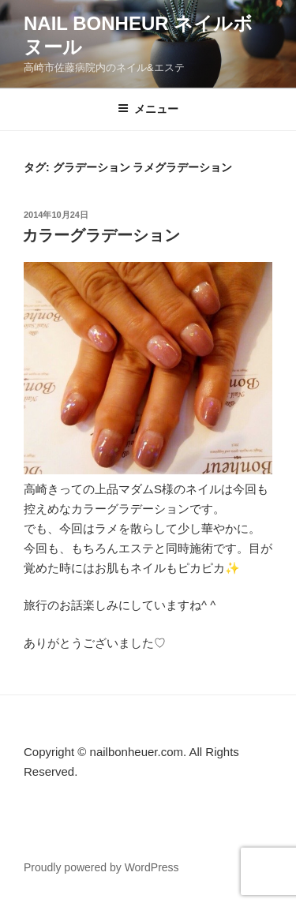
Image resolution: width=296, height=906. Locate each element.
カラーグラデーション (101, 235)
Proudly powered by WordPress (101, 867)
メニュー (148, 109)
